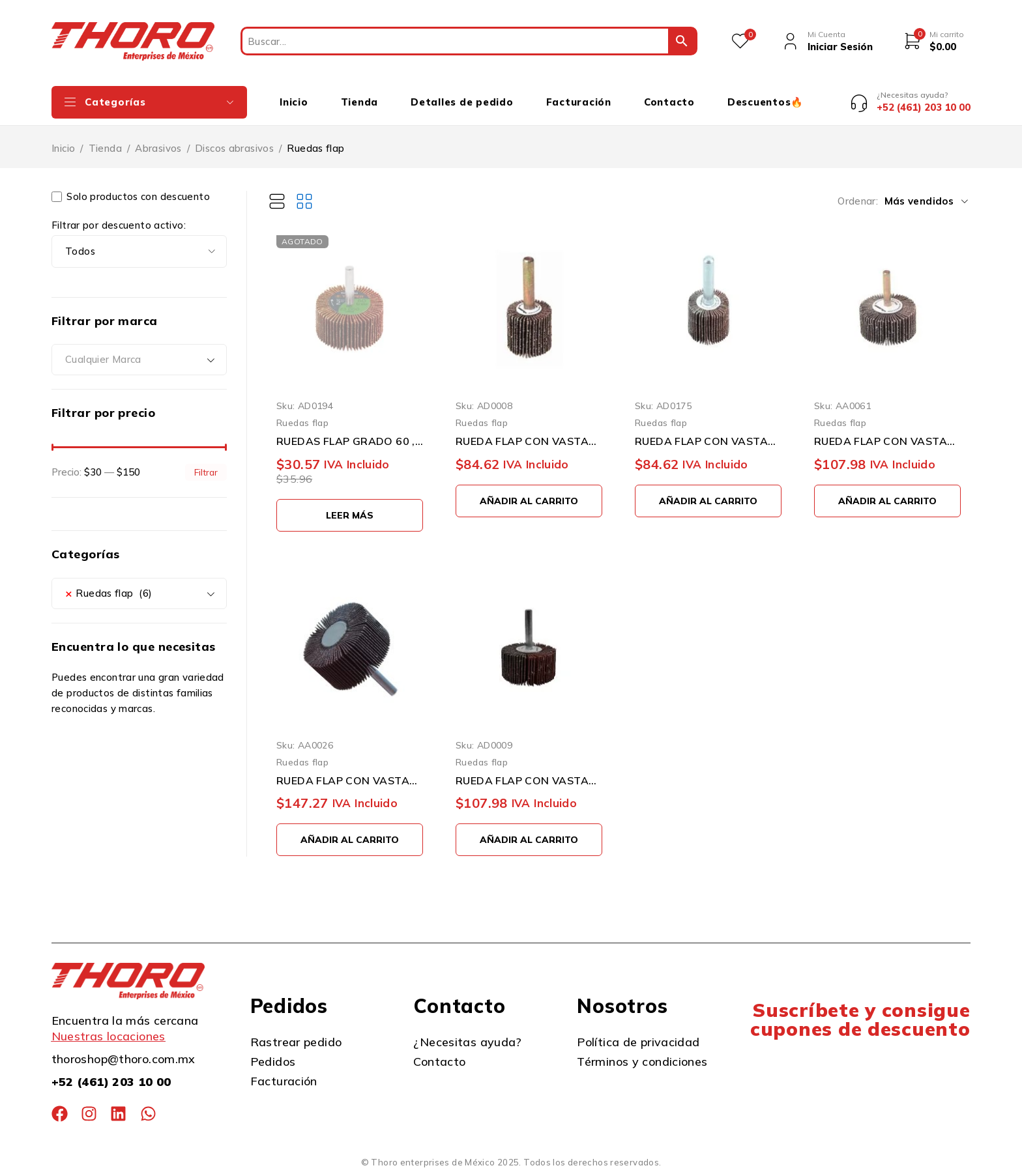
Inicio (63, 148)
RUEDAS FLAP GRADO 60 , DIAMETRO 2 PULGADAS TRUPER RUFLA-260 (349, 441)
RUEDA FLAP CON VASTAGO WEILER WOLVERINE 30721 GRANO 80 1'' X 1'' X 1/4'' (708, 441)
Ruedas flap (302, 422)
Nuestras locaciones (108, 1036)
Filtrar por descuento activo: (118, 225)
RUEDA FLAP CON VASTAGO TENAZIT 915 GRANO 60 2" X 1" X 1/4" (349, 780)
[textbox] (139, 359)
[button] (529, 501)
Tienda (105, 148)
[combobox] (139, 359)
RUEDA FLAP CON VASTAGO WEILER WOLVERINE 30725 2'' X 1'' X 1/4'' (529, 780)
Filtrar (206, 472)
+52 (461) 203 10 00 (111, 1081)
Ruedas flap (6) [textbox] (108, 593)
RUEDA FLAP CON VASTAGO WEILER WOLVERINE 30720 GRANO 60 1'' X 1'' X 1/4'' (529, 441)
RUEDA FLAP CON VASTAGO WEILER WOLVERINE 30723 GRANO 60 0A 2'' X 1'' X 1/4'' (887, 441)
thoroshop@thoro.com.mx (123, 1058)
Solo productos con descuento (130, 197)
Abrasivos (158, 148)
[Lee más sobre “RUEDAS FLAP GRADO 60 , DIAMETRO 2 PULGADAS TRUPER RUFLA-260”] (349, 515)
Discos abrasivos (234, 148)
